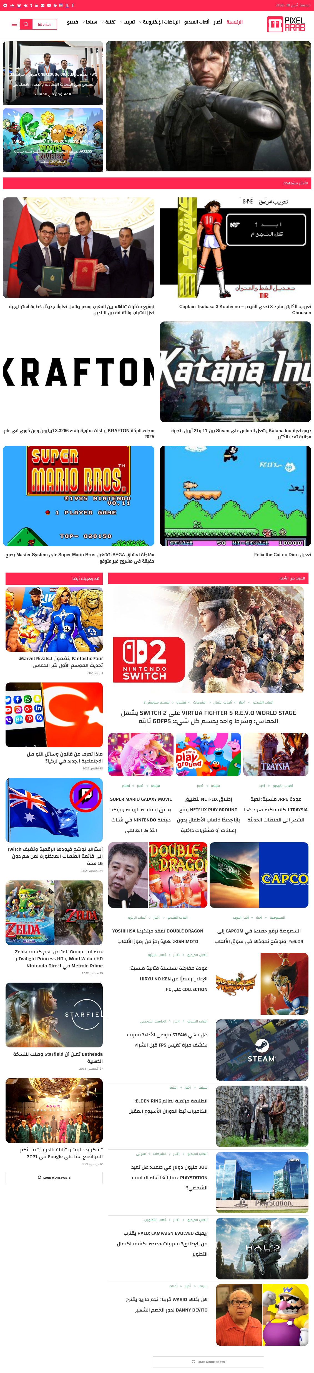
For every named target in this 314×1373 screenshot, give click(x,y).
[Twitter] (67, 5)
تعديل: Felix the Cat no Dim (282, 554)
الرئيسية (235, 22)
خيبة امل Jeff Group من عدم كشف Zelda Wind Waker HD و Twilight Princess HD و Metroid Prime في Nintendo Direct (58, 958)
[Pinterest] (55, 5)
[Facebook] (73, 5)
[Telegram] (5, 5)
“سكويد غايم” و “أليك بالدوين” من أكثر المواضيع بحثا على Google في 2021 (61, 1153)
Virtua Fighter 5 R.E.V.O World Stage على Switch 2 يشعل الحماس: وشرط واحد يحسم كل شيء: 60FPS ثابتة (208, 717)
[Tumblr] (31, 5)
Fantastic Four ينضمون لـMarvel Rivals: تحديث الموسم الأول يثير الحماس (61, 662)
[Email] (42, 5)
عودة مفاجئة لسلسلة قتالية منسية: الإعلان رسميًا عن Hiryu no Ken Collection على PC (168, 979)
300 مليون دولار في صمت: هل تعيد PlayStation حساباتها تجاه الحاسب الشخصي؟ (169, 1177)
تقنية (110, 22)
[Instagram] (60, 5)
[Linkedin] (36, 5)
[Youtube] (49, 5)
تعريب (129, 22)
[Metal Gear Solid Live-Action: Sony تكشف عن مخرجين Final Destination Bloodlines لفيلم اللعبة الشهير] (208, 106)
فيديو (72, 22)
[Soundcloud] (12, 5)
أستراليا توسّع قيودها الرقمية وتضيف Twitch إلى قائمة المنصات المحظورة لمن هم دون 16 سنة (55, 856)
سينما (91, 22)
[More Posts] (208, 1362)
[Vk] (25, 5)
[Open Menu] (14, 24)
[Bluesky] (19, 5)
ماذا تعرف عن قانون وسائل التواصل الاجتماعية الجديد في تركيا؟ (65, 757)
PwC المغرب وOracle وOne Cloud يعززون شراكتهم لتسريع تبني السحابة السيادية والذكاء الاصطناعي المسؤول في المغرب (53, 84)
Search (26, 24)
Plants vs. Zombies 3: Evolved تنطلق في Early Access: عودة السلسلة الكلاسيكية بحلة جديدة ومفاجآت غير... (52, 151)
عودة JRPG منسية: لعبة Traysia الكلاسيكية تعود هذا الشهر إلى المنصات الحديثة (276, 810)
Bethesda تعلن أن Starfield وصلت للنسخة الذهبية (58, 1058)
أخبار (218, 22)
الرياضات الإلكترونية (161, 22)
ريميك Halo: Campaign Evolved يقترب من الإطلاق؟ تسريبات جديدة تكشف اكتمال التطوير (162, 1244)
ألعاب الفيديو (196, 22)
